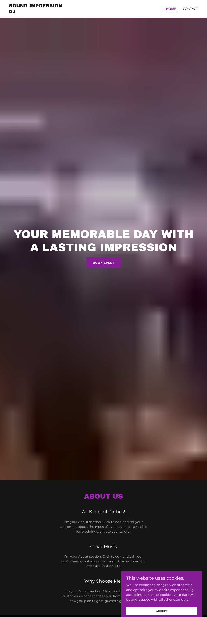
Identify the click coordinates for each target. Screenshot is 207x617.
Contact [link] (190, 9)
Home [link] (171, 9)
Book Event (103, 263)
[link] (37, 12)
